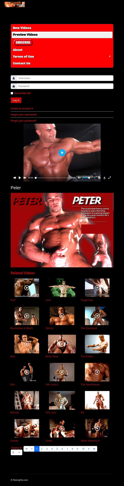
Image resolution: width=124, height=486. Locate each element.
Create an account (22, 108)
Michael (14, 412)
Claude (14, 440)
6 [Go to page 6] (62, 448)
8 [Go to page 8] (72, 448)
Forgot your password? (23, 120)
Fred (12, 300)
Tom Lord (51, 412)
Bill (82, 412)
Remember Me (22, 93)
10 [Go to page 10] (83, 448)
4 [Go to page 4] (52, 448)
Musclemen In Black (21, 328)
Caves (49, 440)
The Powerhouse (90, 384)
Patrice (49, 328)
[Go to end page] (94, 449)
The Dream (87, 356)
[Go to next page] (88, 449)
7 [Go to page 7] (67, 448)
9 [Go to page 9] (77, 448)
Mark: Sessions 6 (90, 440)
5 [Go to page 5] (57, 448)
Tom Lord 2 (52, 384)
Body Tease (52, 356)
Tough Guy (87, 300)
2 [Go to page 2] (42, 448)
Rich (12, 384)
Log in (16, 100)
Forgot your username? (24, 114)
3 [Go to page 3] (47, 448)
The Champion (89, 328)
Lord (48, 300)
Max (12, 356)
